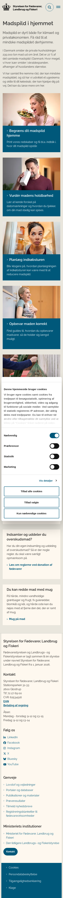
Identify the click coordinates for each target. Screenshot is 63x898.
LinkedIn (12, 737)
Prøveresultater (15, 800)
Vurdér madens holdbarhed (31, 196)
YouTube (12, 764)
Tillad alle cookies (31, 491)
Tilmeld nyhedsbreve (19, 806)
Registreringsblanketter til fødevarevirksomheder (21, 813)
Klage (12, 887)
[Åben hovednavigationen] (59, 7)
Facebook (13, 742)
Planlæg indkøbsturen (27, 260)
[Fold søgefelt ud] (50, 7)
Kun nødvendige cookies (32, 513)
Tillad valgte (31, 502)
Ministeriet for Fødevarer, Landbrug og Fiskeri (29, 835)
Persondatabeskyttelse (23, 874)
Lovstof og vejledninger (20, 784)
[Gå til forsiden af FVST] (21, 7)
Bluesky (12, 758)
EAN (6, 701)
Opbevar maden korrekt (28, 324)
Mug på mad (17, 619)
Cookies (14, 867)
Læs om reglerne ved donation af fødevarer (30, 566)
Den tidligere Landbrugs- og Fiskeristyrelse (32, 843)
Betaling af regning (15, 705)
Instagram (13, 748)
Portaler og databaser (19, 790)
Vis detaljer (46, 480)
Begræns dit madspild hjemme (26, 133)
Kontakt (10, 851)
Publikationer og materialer (22, 795)
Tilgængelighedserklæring (25, 881)
